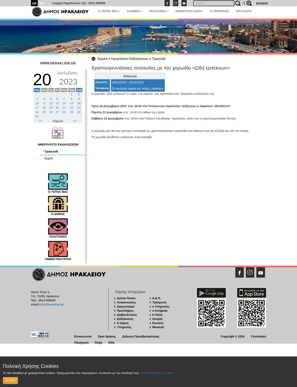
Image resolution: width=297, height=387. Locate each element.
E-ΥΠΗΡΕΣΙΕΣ (219, 11)
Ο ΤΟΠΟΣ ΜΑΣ (109, 11)
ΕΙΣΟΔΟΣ (262, 3)
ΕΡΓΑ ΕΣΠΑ (244, 11)
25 (44, 112)
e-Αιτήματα (159, 310)
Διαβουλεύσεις (127, 314)
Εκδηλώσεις (125, 319)
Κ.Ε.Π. (156, 298)
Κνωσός (158, 323)
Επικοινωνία (83, 336)
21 (64, 107)
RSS (111, 342)
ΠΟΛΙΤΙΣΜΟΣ (159, 11)
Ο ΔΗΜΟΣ (134, 11)
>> (75, 121)
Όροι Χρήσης (107, 336)
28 (64, 112)
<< (41, 121)
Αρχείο (48, 158)
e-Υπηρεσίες (161, 306)
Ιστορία (157, 319)
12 (51, 103)
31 (37, 116)
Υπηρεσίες (124, 327)
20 (57, 107)
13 (57, 103)
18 (44, 107)
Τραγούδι (158, 58)
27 (57, 112)
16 (79, 103)
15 (71, 103)
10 (37, 103)
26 (51, 112)
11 (44, 103)
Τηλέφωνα (159, 302)
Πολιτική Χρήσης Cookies (157, 373)
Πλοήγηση (81, 342)
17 (37, 107)
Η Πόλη (157, 314)
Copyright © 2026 (232, 336)
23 (79, 107)
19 (51, 107)
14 (64, 103)
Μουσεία (158, 327)
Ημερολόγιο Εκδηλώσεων (129, 58)
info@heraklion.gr (51, 304)
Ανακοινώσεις (126, 302)
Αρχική (103, 58)
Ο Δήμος (123, 323)
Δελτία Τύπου (126, 298)
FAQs (98, 342)
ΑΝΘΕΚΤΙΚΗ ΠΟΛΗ (189, 11)
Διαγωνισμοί (125, 306)
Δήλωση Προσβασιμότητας (140, 336)
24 (37, 112)
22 (71, 107)
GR (34, 3)
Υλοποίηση (258, 336)
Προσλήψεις (125, 310)
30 (79, 112)
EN (42, 3)
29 (71, 112)
